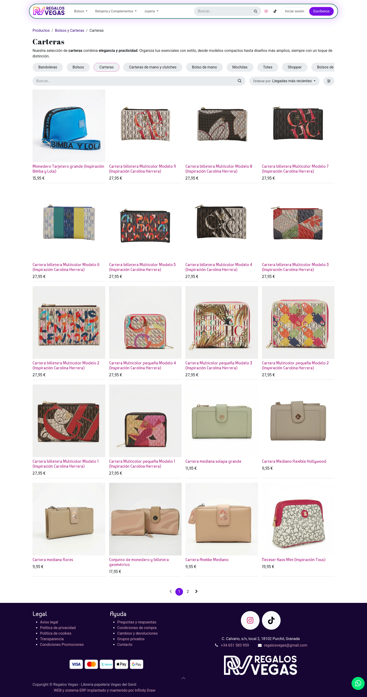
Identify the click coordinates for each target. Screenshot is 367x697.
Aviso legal (49, 622)
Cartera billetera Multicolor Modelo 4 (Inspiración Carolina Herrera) (218, 267)
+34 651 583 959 (235, 645)
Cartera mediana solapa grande (213, 461)
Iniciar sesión (295, 11)
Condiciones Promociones (62, 644)
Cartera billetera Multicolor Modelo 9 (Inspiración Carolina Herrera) (142, 169)
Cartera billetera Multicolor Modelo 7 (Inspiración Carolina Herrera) (295, 169)
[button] (284, 81)
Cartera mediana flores (53, 559)
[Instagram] (266, 11)
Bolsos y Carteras (69, 30)
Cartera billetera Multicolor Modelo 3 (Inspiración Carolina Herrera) (295, 267)
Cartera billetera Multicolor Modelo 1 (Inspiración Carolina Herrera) (66, 464)
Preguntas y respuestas (136, 622)
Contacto (124, 644)
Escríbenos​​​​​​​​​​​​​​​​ (321, 11)
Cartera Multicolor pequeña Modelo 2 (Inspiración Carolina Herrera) (295, 365)
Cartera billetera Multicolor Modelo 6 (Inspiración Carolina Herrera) (66, 267)
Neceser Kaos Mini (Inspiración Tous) (294, 559)
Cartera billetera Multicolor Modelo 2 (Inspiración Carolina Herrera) (66, 365)
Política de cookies (55, 633)
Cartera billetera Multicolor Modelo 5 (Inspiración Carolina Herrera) (142, 267)
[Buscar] (255, 11)
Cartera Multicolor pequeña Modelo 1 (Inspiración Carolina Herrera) (142, 464)
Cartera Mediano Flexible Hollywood (294, 461)
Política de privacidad (58, 628)
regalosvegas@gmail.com (285, 645)
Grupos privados (131, 639)
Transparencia (52, 639)
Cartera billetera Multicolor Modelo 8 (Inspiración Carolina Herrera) (218, 169)
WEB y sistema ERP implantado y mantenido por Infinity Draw (104, 690)
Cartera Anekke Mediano (206, 559)
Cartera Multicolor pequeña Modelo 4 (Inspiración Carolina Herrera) (142, 365)
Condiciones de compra (137, 628)
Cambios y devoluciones (137, 633)
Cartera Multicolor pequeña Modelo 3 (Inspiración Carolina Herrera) (218, 365)
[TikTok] (275, 11)
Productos (41, 30)
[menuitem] (81, 11)
